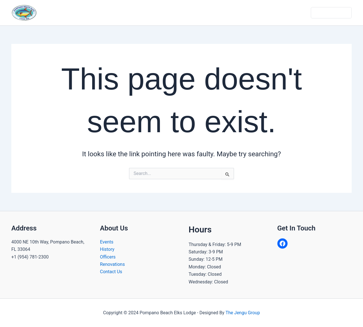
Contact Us (296, 12)
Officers (108, 257)
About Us (137, 12)
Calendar (226, 12)
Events (106, 242)
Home (110, 12)
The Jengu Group (242, 312)
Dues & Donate (332, 12)
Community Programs (183, 12)
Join (271, 12)
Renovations (112, 264)
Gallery (251, 12)
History (107, 249)
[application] (146, 12)
